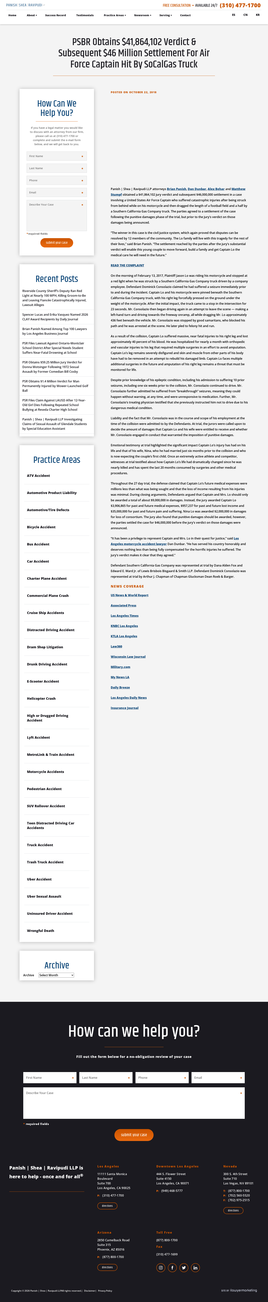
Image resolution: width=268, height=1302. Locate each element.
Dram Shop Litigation (45, 647)
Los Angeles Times (124, 616)
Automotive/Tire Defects (48, 510)
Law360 (116, 646)
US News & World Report (129, 595)
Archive (28, 975)
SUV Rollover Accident (46, 806)
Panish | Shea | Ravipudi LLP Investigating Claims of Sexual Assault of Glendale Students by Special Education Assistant (54, 424)
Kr (258, 14)
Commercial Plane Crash (48, 595)
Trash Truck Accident (45, 862)
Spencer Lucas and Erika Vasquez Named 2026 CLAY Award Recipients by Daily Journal (55, 317)
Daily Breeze (120, 687)
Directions (107, 1206)
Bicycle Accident (41, 527)
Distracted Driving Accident (50, 630)
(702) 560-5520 (236, 1195)
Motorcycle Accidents (45, 771)
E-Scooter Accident (43, 681)
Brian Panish (176, 189)
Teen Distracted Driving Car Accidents (50, 825)
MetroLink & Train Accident (50, 754)
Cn (245, 14)
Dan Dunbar (197, 189)
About (31, 15)
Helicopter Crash (41, 698)
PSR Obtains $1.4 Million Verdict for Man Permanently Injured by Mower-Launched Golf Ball (55, 386)
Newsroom (141, 15)
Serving (164, 15)
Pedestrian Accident (44, 789)
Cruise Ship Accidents (45, 612)
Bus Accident (38, 544)
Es (233, 14)
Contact (185, 15)
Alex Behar (216, 189)
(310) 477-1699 (167, 1254)
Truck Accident (40, 845)
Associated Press (123, 605)
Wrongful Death (40, 930)
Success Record (55, 15)
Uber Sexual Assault (44, 896)
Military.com (120, 667)
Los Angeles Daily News (129, 698)
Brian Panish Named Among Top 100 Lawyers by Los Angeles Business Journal (54, 331)
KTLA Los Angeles (124, 636)
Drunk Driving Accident (47, 664)
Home (12, 15)
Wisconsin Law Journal (128, 657)
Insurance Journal (124, 708)
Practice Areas (114, 15)
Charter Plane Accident (47, 578)
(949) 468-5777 (169, 1191)
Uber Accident (39, 879)
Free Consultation (177, 5)
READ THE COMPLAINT (127, 265)
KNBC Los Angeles (124, 626)
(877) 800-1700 (236, 1191)
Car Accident (38, 561)
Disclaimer (89, 1290)
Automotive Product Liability (52, 492)
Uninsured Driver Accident (50, 913)
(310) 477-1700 (240, 5)
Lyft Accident (38, 737)
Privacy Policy (105, 1290)
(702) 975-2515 (236, 1200)
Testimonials (85, 15)
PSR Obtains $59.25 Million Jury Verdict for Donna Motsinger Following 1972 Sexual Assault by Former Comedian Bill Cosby (52, 367)
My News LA (120, 677)
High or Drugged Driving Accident (47, 717)
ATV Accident (38, 475)
